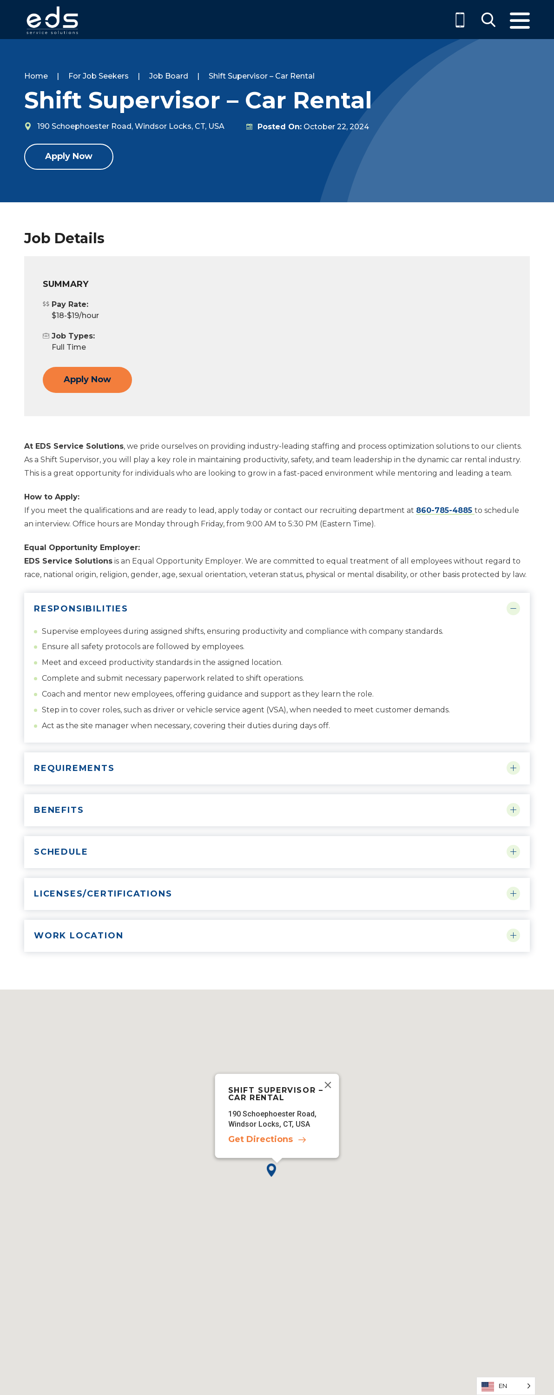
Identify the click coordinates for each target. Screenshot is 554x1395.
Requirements (74, 768)
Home (36, 76)
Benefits (59, 810)
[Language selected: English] (505, 1386)
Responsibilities (81, 609)
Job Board (168, 76)
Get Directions (260, 1139)
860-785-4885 (445, 510)
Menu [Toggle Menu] (520, 21)
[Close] (328, 1085)
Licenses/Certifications (103, 894)
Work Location (78, 935)
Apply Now (68, 156)
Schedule (61, 852)
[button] (277, 1177)
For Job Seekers (98, 76)
